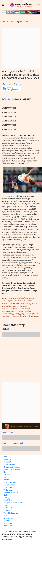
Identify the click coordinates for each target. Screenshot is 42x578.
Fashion (7, 510)
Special (6, 521)
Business (7, 475)
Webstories (8, 526)
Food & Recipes (10, 482)
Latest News (8, 523)
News (12, 22)
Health (6, 480)
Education (8, 488)
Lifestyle (7, 498)
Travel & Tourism (11, 513)
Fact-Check (8, 508)
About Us (7, 459)
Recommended (12, 444)
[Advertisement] (20, 48)
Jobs (5, 477)
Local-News (8, 500)
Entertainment (9, 485)
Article (6, 516)
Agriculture (8, 518)
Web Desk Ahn (9, 99)
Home (4, 22)
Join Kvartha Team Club (13, 470)
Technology (8, 490)
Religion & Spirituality (13, 503)
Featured (8, 433)
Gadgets (7, 495)
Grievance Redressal (12, 467)
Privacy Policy (9, 465)
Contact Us (8, 462)
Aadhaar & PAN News (12, 493)
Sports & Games (23, 22)
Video (6, 505)
